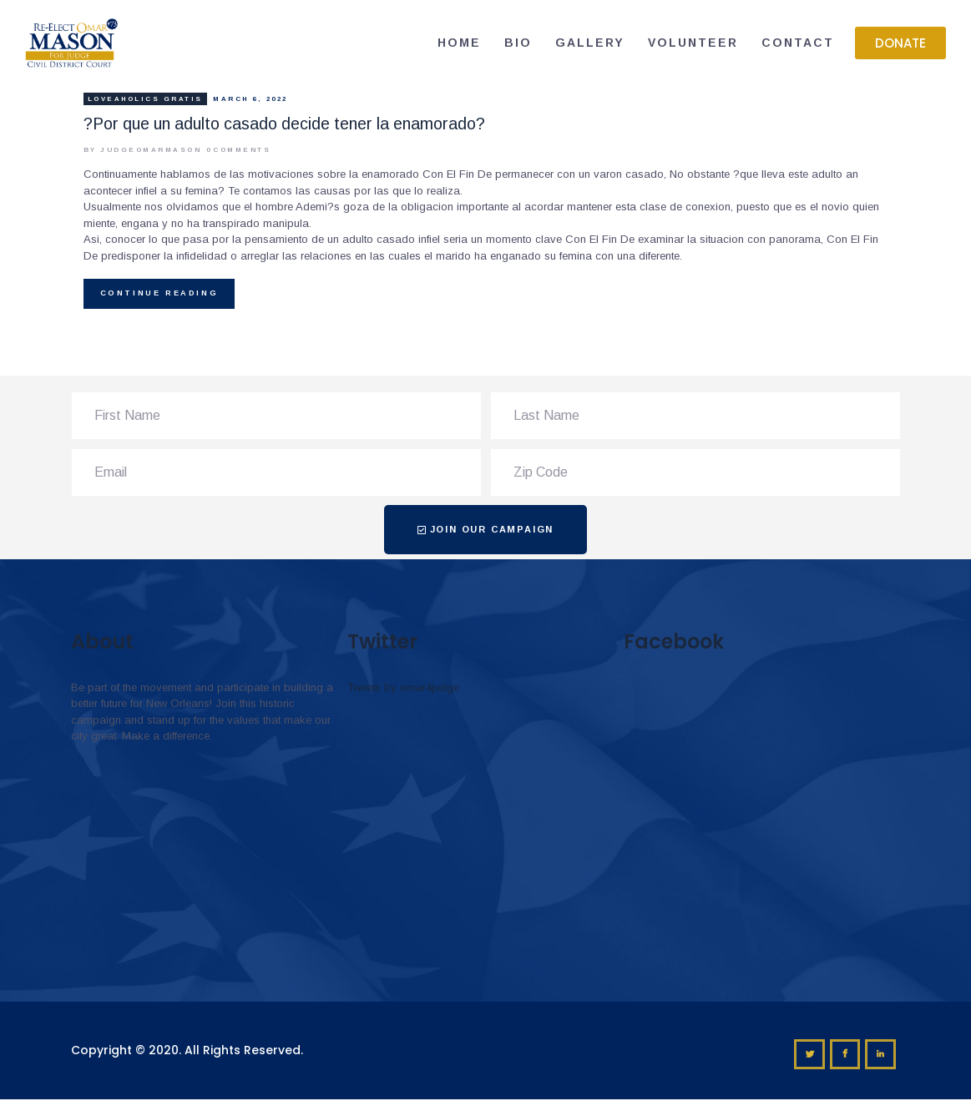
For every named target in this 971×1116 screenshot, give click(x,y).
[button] (900, 43)
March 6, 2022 (250, 99)
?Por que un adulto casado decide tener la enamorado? (284, 124)
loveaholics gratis (145, 99)
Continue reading (159, 293)
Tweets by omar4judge (403, 687)
